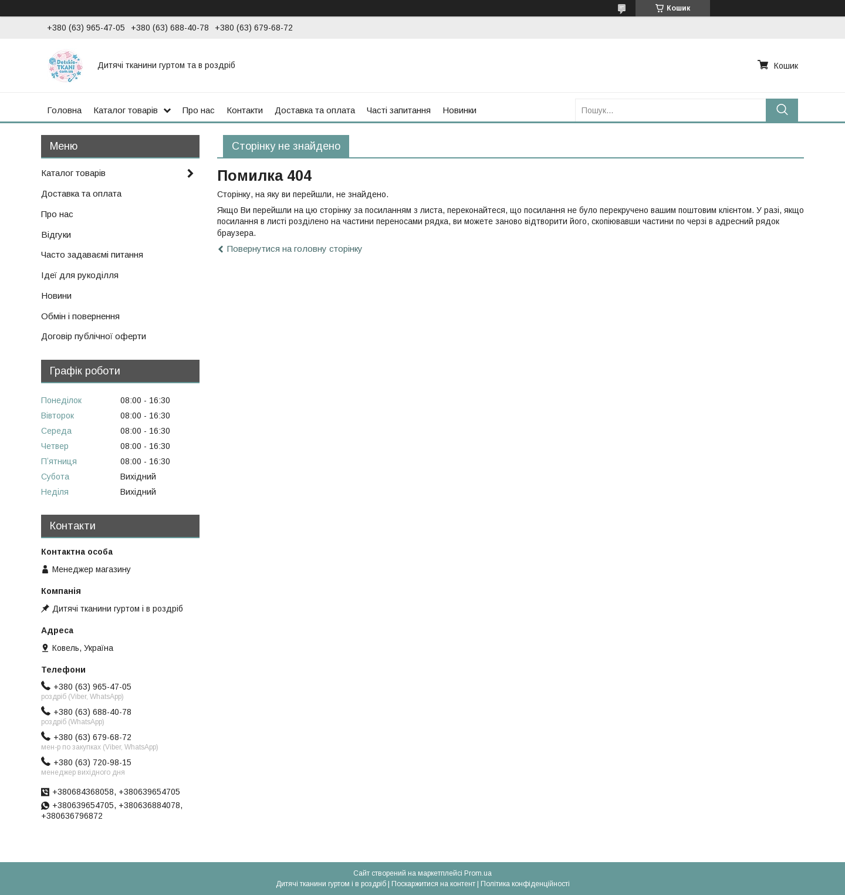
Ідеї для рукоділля (80, 275)
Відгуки (56, 234)
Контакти (245, 110)
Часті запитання (399, 110)
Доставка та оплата (315, 110)
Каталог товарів (125, 110)
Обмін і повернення (80, 316)
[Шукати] (782, 110)
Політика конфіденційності (525, 884)
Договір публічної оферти (93, 336)
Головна (64, 110)
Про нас (198, 110)
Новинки (459, 110)
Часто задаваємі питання (92, 254)
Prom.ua (478, 873)
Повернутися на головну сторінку (295, 249)
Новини (56, 295)
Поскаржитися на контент (433, 884)
